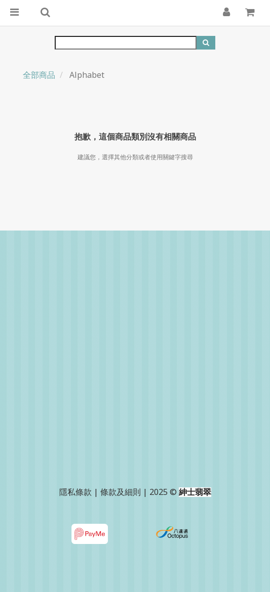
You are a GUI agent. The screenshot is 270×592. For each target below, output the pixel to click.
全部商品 (39, 74)
